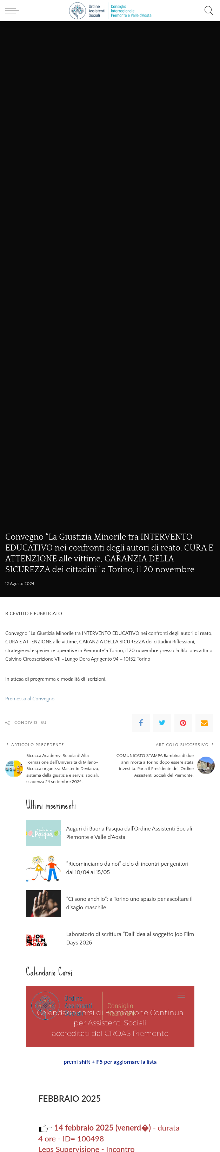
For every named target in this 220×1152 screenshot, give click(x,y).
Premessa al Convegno (29, 699)
